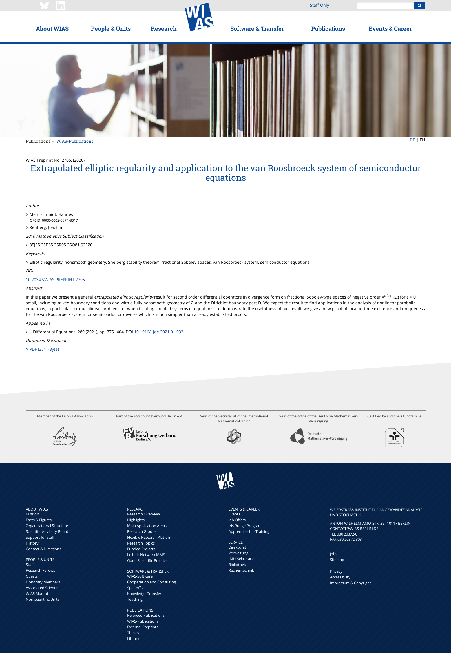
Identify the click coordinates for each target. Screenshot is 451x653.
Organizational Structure (47, 525)
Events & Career (390, 28)
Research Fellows (40, 570)
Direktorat (237, 547)
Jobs (333, 553)
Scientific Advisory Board (47, 531)
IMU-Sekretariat (242, 558)
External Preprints (142, 627)
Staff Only (319, 5)
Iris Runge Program (245, 525)
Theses (133, 632)
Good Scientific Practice (147, 560)
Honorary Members (43, 582)
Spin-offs (135, 587)
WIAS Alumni (37, 593)
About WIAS (52, 28)
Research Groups (141, 531)
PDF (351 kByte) (44, 349)
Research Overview (143, 514)
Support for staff (40, 537)
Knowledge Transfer (144, 593)
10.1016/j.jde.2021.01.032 (158, 331)
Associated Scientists (43, 587)
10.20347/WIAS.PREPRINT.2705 (55, 279)
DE (412, 139)
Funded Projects (141, 548)
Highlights (136, 519)
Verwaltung (238, 553)
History (32, 543)
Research (164, 28)
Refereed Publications (146, 615)
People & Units (111, 28)
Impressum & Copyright (350, 582)
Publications (328, 28)
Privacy (336, 571)
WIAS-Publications (74, 141)
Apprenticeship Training (249, 531)
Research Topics (141, 543)
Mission (32, 514)
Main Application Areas (147, 525)
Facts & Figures (39, 519)
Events (234, 514)
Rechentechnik (241, 570)
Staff (30, 564)
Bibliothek (237, 564)
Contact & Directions (43, 548)
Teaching (135, 599)
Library (133, 638)
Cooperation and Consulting (151, 582)
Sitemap (337, 559)
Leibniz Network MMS (146, 554)
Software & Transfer (257, 28)
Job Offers (237, 519)
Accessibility (340, 577)
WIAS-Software (140, 576)
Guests (32, 576)
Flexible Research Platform (150, 537)
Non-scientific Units (42, 599)
